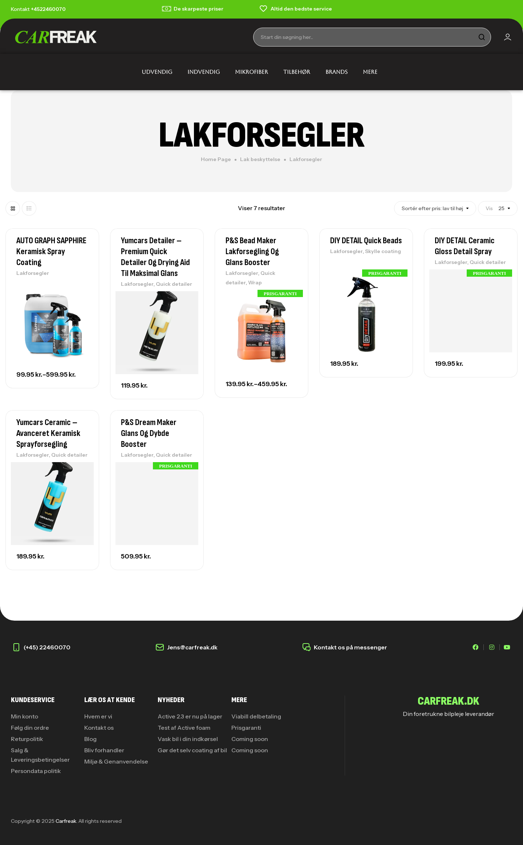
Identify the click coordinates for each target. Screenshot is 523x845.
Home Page (216, 159)
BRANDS (336, 72)
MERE (370, 72)
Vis (489, 208)
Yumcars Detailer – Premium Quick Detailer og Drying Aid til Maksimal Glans (155, 257)
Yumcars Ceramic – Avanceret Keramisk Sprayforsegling (48, 433)
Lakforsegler (32, 273)
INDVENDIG (203, 72)
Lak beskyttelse (260, 159)
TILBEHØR (296, 72)
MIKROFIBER (251, 72)
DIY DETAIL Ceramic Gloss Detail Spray (465, 246)
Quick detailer (174, 284)
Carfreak (66, 821)
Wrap (255, 282)
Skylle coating (383, 251)
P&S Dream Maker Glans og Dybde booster (149, 433)
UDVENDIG (157, 72)
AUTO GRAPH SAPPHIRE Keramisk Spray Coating (51, 251)
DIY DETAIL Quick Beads (366, 240)
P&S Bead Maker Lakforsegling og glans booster (252, 251)
